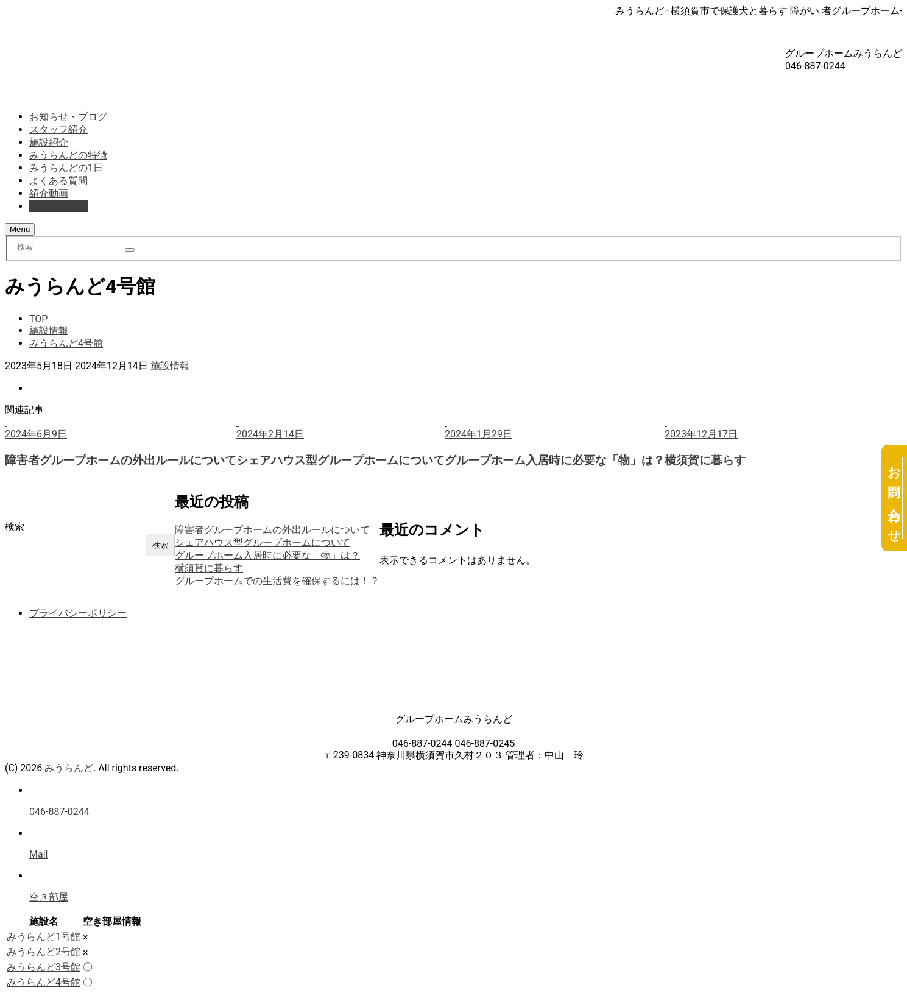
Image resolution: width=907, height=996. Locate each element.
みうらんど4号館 (43, 982)
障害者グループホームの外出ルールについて (272, 529)
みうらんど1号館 (43, 936)
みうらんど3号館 (43, 967)
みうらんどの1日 (66, 168)
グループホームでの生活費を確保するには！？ (277, 581)
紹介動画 (48, 193)
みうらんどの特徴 (68, 155)
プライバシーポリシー (78, 613)
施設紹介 (48, 142)
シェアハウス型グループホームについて (262, 542)
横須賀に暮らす (209, 568)
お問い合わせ (58, 206)
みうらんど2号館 (43, 952)
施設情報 (169, 366)
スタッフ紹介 (58, 129)
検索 (14, 526)
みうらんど (68, 768)
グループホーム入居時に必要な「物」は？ (267, 555)
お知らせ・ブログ (68, 116)
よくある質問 (58, 180)
